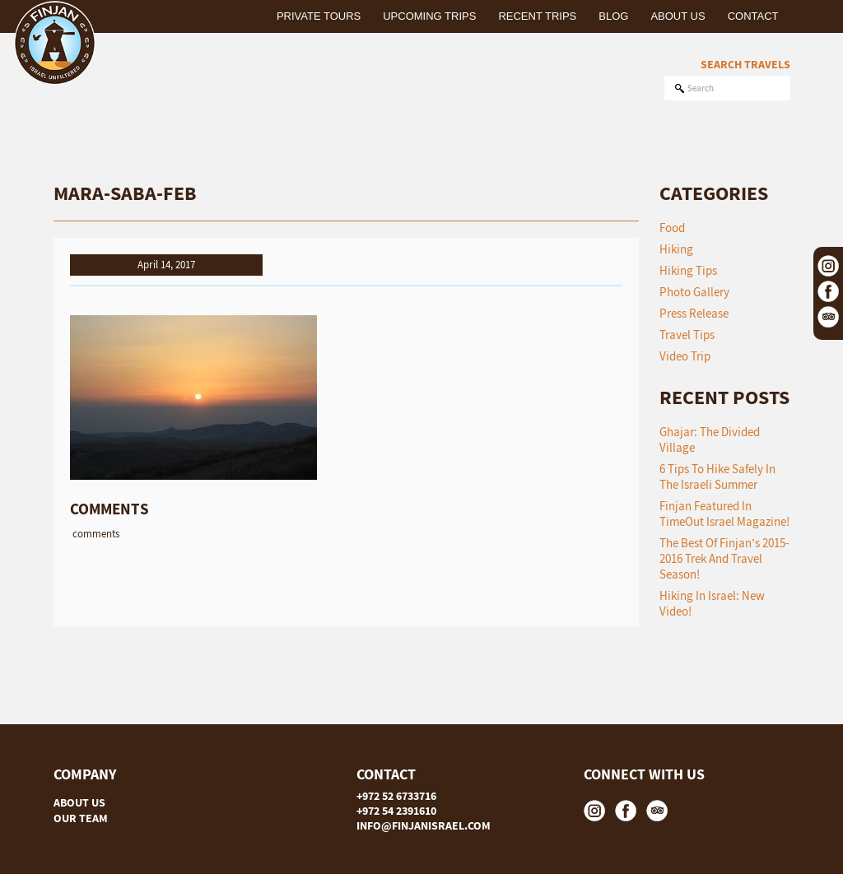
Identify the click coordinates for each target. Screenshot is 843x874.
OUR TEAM (81, 818)
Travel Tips (687, 334)
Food (672, 227)
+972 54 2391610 (396, 810)
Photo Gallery (694, 292)
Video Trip (684, 356)
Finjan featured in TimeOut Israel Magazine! (724, 513)
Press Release (694, 313)
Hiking (676, 249)
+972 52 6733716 (396, 795)
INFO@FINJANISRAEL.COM (423, 825)
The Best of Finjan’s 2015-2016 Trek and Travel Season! (724, 558)
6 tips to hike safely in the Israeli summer (717, 476)
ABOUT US (79, 802)
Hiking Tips (688, 270)
